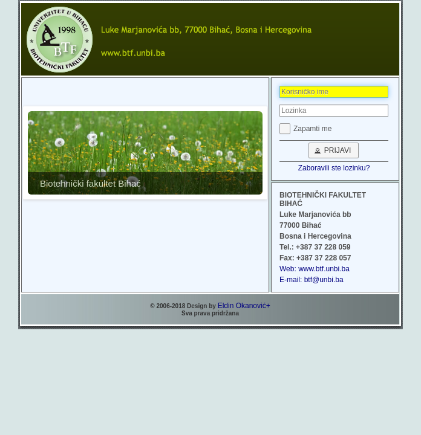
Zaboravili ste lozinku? (334, 168)
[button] (333, 150)
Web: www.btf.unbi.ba (314, 269)
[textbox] (333, 92)
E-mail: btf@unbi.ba (311, 280)
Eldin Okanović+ (244, 305)
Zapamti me (312, 128)
